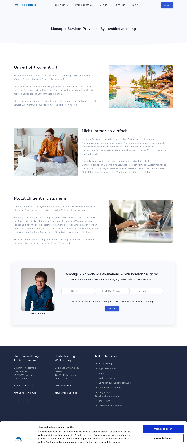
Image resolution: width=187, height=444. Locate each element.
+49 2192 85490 (63, 385)
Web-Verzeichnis (105, 378)
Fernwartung (103, 363)
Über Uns (120, 5)
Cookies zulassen (163, 407)
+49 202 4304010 (23, 385)
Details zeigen (152, 438)
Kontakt (100, 373)
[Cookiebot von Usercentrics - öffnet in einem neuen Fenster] (18, 438)
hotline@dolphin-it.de (25, 392)
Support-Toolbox (105, 368)
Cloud (103, 5)
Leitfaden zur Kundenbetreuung (113, 382)
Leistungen (61, 5)
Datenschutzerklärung (108, 387)
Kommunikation (84, 5)
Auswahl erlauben (163, 416)
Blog (135, 5)
